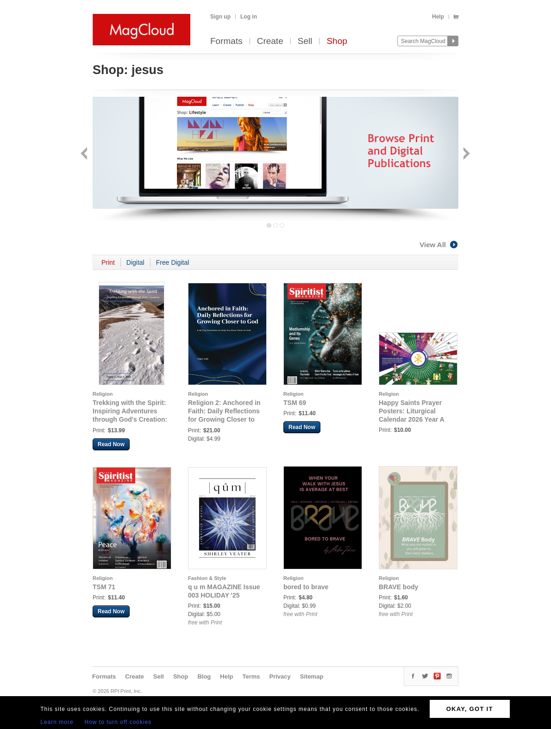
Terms (251, 676)
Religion (103, 394)
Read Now (111, 444)
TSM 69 (294, 402)
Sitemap (312, 676)
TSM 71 (104, 587)
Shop (336, 41)
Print (108, 262)
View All (439, 245)
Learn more (56, 722)
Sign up (220, 16)
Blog (204, 676)
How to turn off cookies (118, 722)
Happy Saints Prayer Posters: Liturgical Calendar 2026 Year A (412, 411)
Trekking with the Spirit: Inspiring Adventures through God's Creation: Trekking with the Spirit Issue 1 (130, 419)
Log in (248, 16)
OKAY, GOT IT (469, 708)
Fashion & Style (207, 578)
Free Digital (172, 262)
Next (465, 154)
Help (438, 16)
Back (85, 154)
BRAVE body (398, 587)
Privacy (280, 676)
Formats (226, 41)
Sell (305, 41)
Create (270, 41)
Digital (135, 262)
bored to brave (305, 587)
